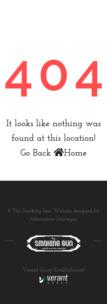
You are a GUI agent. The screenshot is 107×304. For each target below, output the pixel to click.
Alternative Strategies (54, 219)
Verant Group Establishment (53, 270)
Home (70, 153)
